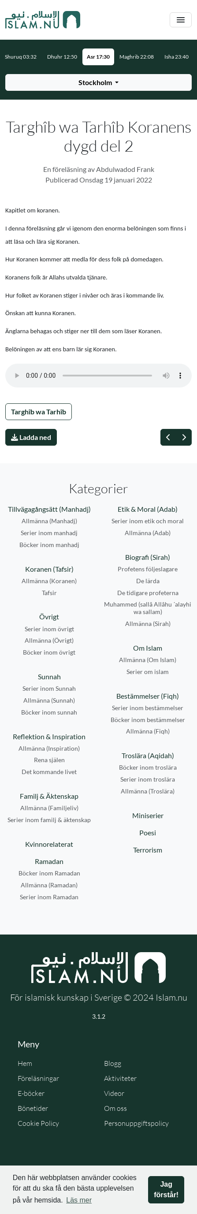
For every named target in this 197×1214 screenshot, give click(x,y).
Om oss (115, 1108)
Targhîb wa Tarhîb (38, 411)
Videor (114, 1093)
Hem (25, 1063)
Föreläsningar (38, 1078)
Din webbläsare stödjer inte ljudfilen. (98, 375)
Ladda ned (31, 437)
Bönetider (33, 1108)
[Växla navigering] (181, 20)
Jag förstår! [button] (166, 1189)
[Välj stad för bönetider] (98, 82)
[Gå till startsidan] (42, 20)
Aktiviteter (120, 1078)
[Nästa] (184, 437)
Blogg (112, 1063)
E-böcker (31, 1093)
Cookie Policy (38, 1123)
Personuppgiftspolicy (136, 1123)
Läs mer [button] (79, 1200)
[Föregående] (168, 437)
